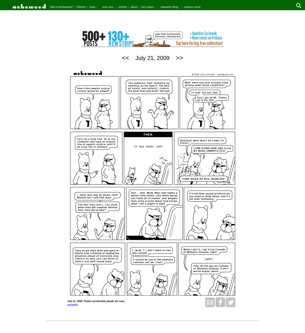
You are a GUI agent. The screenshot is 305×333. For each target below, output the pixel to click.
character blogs (169, 6)
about (134, 6)
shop (92, 6)
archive (122, 6)
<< (125, 57)
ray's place (147, 6)
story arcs (108, 6)
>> (179, 57)
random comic (192, 6)
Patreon (81, 6)
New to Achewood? (61, 6)
